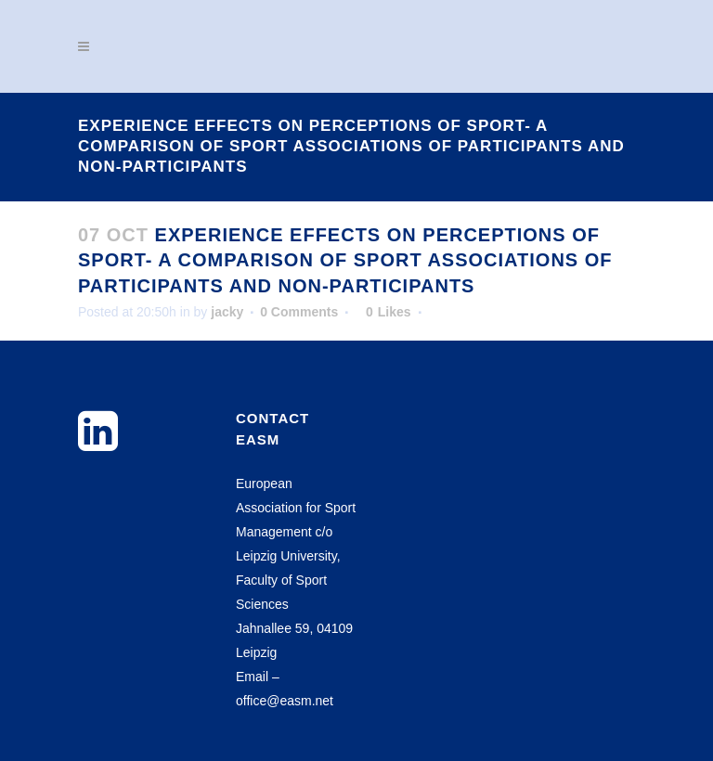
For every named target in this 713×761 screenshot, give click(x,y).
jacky (227, 311)
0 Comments (299, 311)
